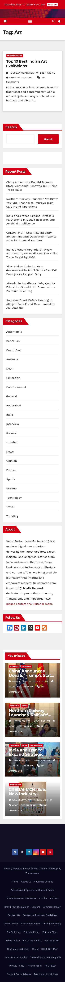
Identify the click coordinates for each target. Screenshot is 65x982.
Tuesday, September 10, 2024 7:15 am (33, 73)
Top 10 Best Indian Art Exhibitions (26, 63)
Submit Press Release (19, 974)
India (9, 414)
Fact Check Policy (32, 940)
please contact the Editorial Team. (29, 603)
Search (11, 127)
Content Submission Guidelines (40, 915)
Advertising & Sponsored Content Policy (32, 890)
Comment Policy (52, 907)
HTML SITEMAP (49, 949)
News (10, 451)
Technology (14, 497)
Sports (10, 479)
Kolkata (11, 433)
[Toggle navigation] (30, 21)
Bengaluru (13, 341)
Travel (10, 507)
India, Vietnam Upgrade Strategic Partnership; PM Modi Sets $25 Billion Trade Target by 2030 (32, 253)
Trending (12, 516)
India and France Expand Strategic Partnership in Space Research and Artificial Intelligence (30, 219)
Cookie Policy (11, 923)
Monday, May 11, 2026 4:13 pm (30, 681)
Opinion (11, 460)
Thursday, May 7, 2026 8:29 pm (31, 721)
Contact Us (14, 915)
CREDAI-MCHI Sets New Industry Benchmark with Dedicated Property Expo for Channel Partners (31, 236)
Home (15, 881)
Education (13, 377)
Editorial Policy (31, 932)
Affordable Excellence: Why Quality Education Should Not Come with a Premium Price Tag (30, 287)
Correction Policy (30, 923)
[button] (53, 21)
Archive (43, 898)
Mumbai (11, 442)
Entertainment (14, 56)
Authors (54, 898)
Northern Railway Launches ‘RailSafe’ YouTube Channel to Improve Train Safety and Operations (32, 202)
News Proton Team (20, 77)
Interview (12, 424)
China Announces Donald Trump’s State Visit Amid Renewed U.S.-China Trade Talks (31, 185)
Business (12, 359)
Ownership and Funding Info (45, 957)
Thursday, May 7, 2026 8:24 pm (31, 760)
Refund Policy (34, 965)
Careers (36, 907)
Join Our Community (15, 957)
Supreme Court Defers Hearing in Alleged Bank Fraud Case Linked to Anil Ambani (30, 304)
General (11, 396)
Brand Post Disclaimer (16, 907)
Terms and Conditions (46, 974)
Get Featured (52, 940)
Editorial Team (50, 932)
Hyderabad (13, 405)
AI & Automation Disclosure (21, 898)
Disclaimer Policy (52, 923)
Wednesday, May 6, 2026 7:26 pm (32, 800)
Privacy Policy (16, 965)
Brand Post (13, 350)
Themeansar (32, 873)
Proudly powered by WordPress (21, 868)
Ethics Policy (13, 940)
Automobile (14, 331)
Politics (11, 470)
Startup (11, 488)
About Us (26, 881)
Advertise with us (43, 881)
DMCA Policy (14, 932)
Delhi (9, 368)
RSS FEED (50, 965)
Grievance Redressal (18, 949)
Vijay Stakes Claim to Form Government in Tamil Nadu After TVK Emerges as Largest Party (31, 270)
